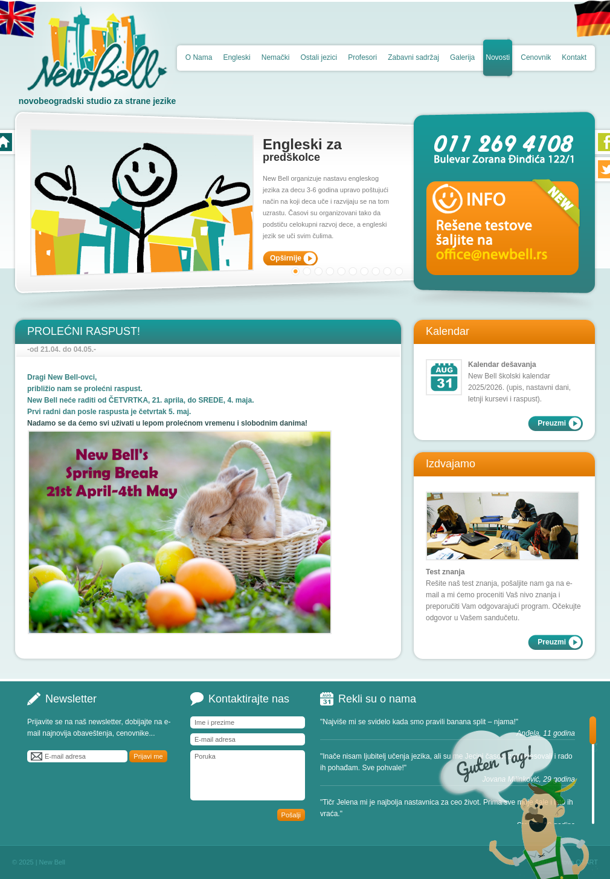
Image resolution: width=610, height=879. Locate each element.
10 (398, 271)
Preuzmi (552, 423)
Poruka (247, 775)
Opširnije (285, 258)
